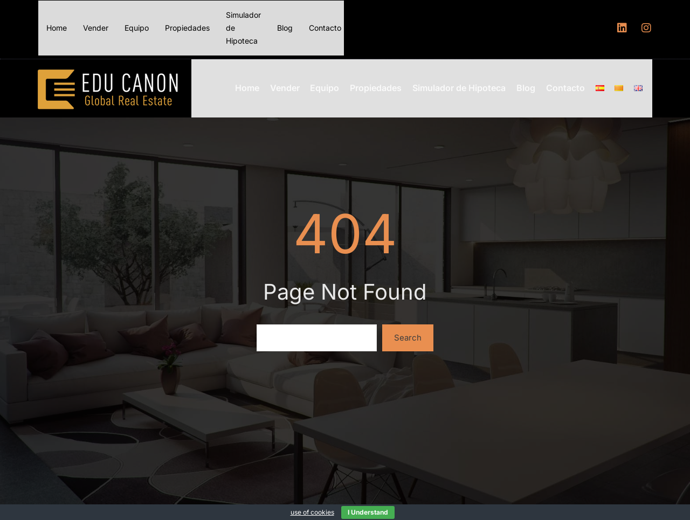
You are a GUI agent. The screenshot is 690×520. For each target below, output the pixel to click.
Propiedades (187, 27)
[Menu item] (603, 86)
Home (56, 27)
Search (408, 334)
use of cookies (312, 512)
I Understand (368, 512)
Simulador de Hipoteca (243, 27)
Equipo (137, 27)
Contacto (325, 27)
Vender (95, 27)
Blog (285, 27)
